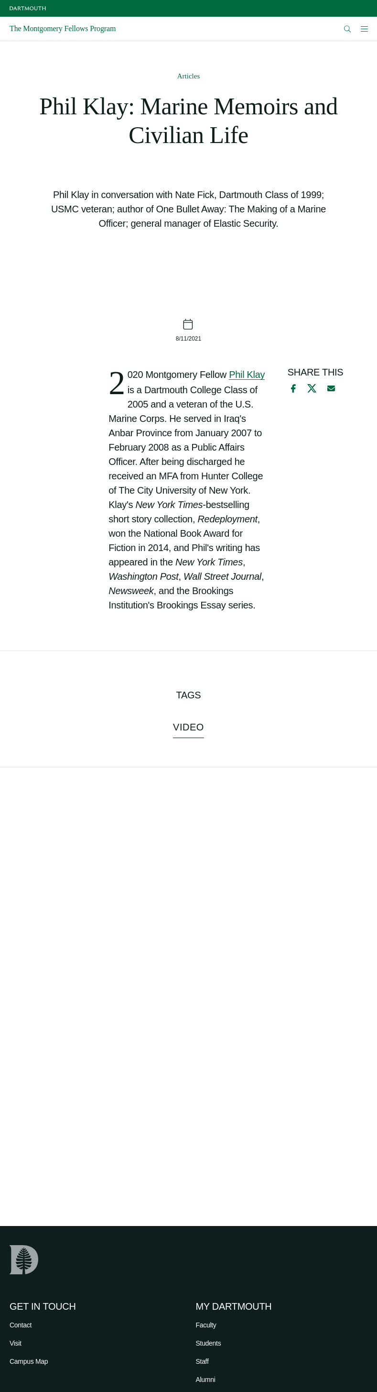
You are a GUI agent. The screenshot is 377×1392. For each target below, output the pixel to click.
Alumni (205, 1379)
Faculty (206, 1325)
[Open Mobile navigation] (364, 28)
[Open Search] (347, 29)
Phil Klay (247, 374)
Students (208, 1343)
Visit (16, 1343)
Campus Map (29, 1361)
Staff (202, 1361)
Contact (21, 1325)
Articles (188, 76)
